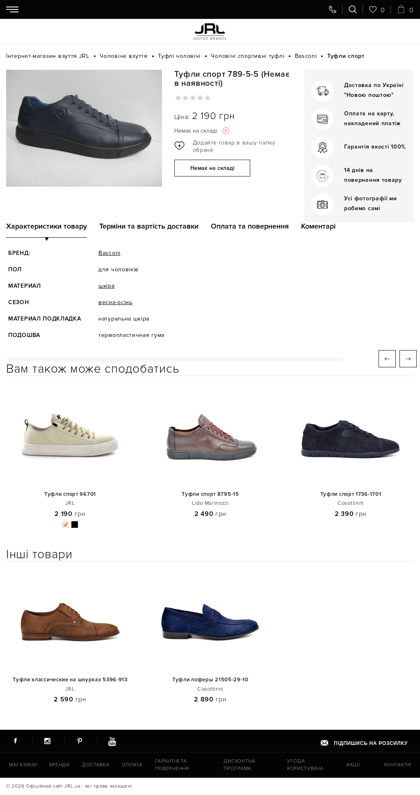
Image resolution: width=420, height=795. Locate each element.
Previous (387, 358)
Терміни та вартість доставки (149, 226)
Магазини (23, 765)
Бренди (59, 765)
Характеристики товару (46, 226)
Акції (353, 765)
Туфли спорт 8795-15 (210, 494)
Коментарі (318, 226)
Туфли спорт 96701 (70, 494)
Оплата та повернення (250, 226)
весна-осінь (115, 302)
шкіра (106, 285)
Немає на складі (212, 168)
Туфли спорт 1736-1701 (350, 494)
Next (408, 358)
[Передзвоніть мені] (332, 9)
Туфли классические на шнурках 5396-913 (70, 680)
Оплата (132, 765)
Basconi (109, 253)
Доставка (96, 765)
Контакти (397, 765)
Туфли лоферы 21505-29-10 (210, 680)
